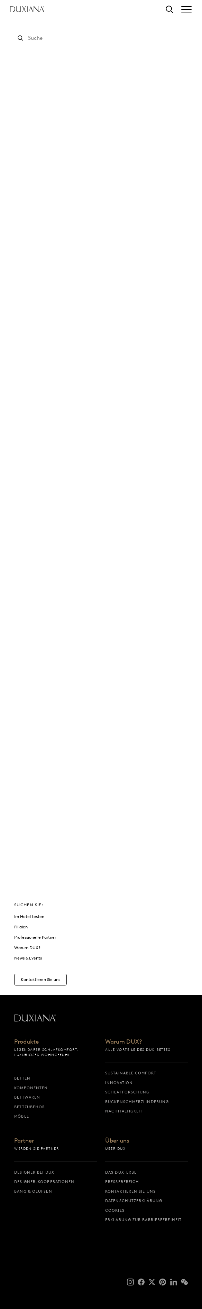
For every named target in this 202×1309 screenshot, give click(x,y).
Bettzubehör (29, 1107)
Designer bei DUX (34, 1172)
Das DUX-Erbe (121, 1172)
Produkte (26, 1042)
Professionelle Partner (35, 937)
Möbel (21, 1116)
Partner (24, 1141)
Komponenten (31, 1087)
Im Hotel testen (29, 916)
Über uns (117, 1141)
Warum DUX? (27, 947)
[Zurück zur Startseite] (27, 9)
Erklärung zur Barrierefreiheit (143, 1219)
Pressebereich (122, 1181)
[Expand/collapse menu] (186, 9)
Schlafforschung (127, 1092)
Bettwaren (27, 1097)
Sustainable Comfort (130, 1073)
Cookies (115, 1210)
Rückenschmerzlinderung (137, 1101)
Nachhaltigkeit (124, 1111)
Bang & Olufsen (33, 1191)
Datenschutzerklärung (133, 1200)
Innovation (119, 1082)
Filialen (21, 926)
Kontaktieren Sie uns (130, 1191)
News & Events (28, 958)
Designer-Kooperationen (44, 1181)
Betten (22, 1078)
